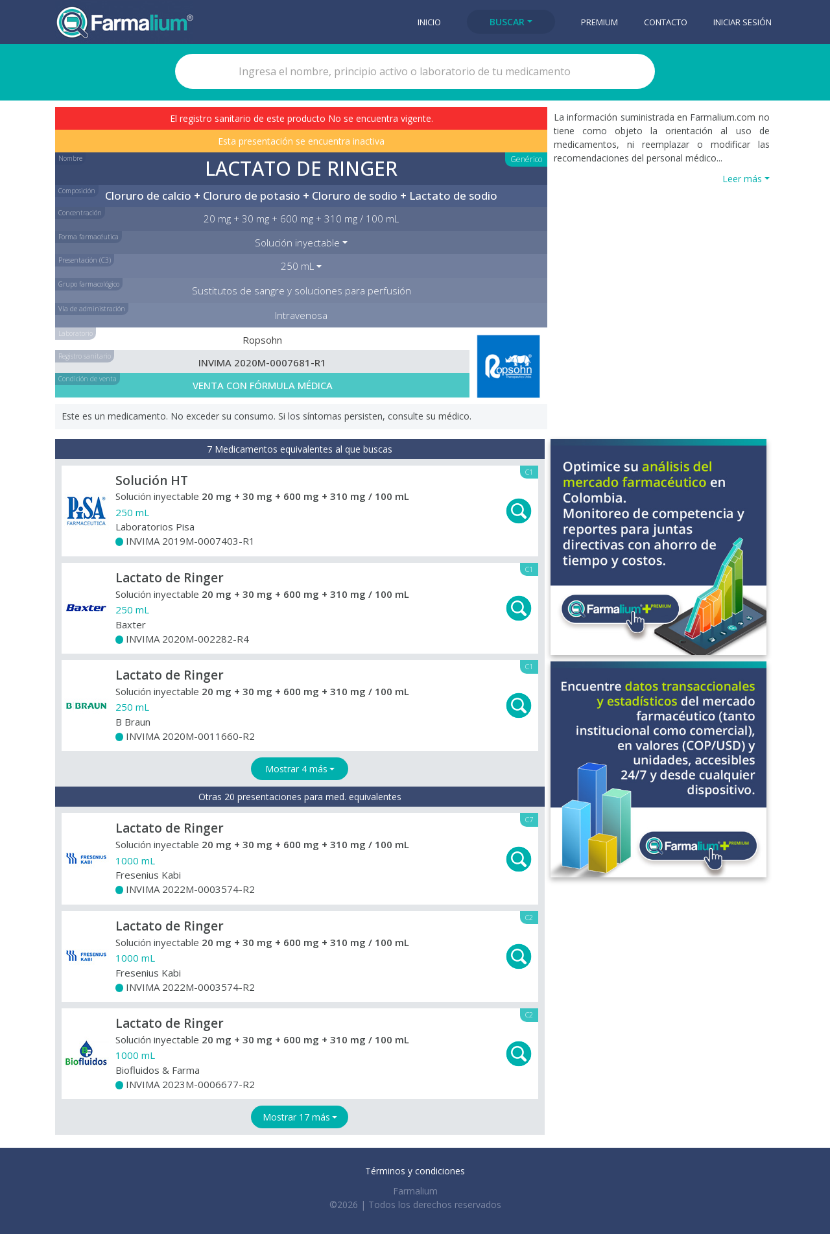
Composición (76, 190)
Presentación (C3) (84, 260)
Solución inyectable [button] (297, 242)
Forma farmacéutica (88, 236)
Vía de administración (91, 308)
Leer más (742, 178)
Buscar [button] (507, 22)
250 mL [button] (297, 265)
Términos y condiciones (415, 1171)
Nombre (70, 158)
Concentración (80, 212)
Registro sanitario (84, 356)
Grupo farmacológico (88, 284)
